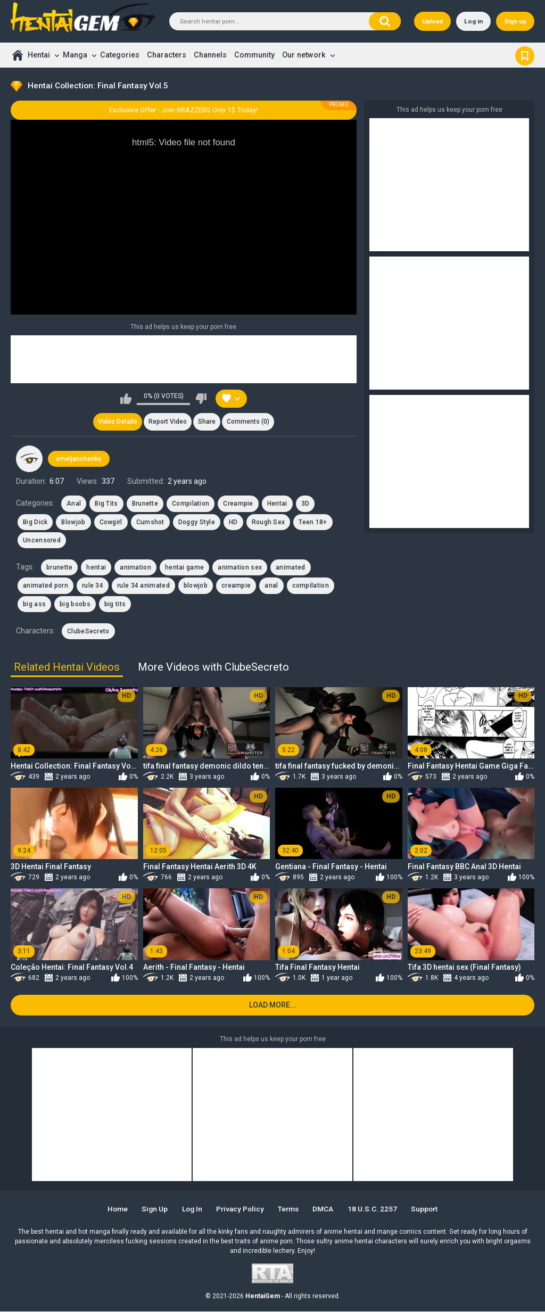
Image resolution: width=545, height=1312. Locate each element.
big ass (34, 604)
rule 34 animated (143, 586)
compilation (310, 586)
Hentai (39, 55)
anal (271, 586)
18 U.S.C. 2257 (375, 1209)
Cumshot (150, 522)
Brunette (145, 504)
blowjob (196, 586)
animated (290, 568)
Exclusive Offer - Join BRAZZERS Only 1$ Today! (183, 110)
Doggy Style (196, 522)
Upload (432, 21)
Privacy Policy (240, 1209)
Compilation (190, 504)
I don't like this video (201, 398)
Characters (166, 55)
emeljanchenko (79, 459)
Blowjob (73, 522)
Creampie (238, 504)
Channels (210, 55)
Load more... (272, 1005)
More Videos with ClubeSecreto (213, 667)
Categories (119, 55)
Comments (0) (248, 422)
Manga (75, 55)
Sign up (515, 21)
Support (428, 1209)
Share (207, 422)
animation (135, 568)
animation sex (240, 568)
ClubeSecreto (88, 632)
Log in (473, 21)
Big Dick (35, 522)
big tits (115, 604)
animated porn (45, 586)
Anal (74, 504)
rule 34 (92, 586)
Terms (290, 1209)
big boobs (75, 604)
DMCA (326, 1209)
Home (17, 55)
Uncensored (42, 540)
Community (254, 55)
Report (167, 422)
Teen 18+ (313, 522)
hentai (96, 568)
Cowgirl (111, 522)
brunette (59, 568)
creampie (236, 586)
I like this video (125, 398)
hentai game (184, 568)
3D (305, 504)
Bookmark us (524, 55)
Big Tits (106, 504)
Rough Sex (268, 522)
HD (233, 522)
